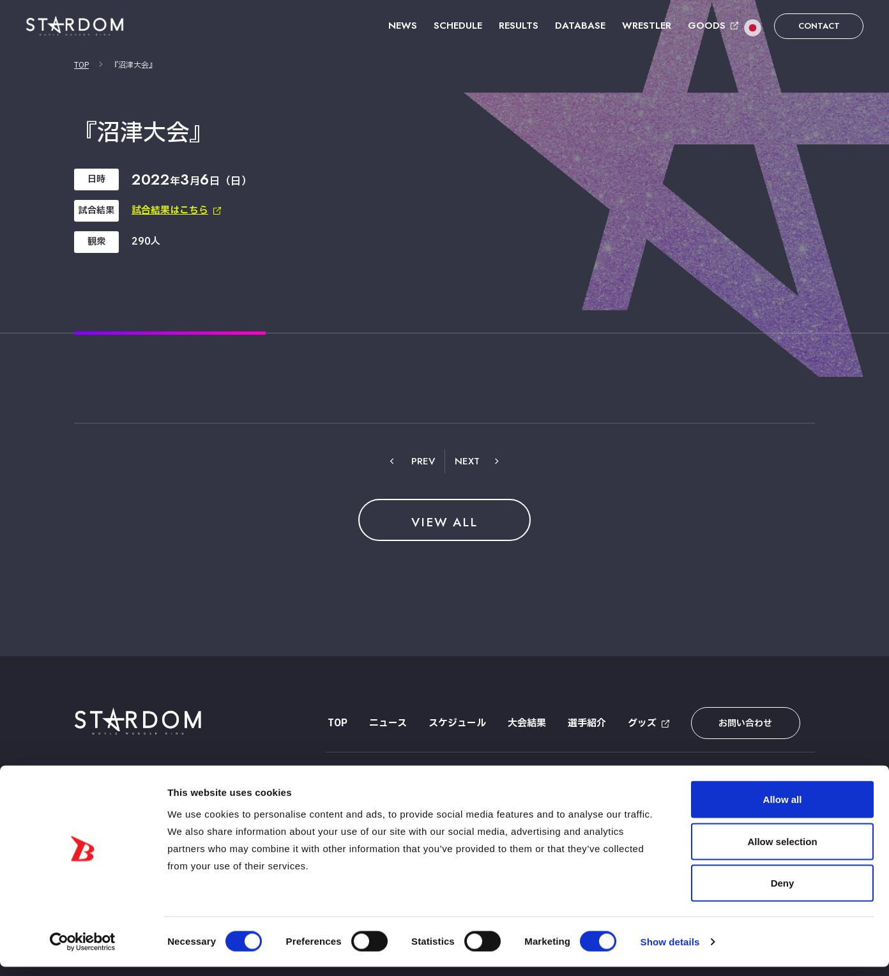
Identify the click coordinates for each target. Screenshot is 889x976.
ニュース (386, 723)
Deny (782, 892)
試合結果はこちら (170, 210)
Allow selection (782, 850)
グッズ (640, 723)
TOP (81, 65)
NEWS (402, 26)
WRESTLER (646, 26)
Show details (670, 950)
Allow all (782, 808)
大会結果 (525, 723)
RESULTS (518, 26)
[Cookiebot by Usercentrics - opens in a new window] (83, 951)
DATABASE (580, 26)
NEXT (467, 461)
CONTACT (819, 26)
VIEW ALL (444, 521)
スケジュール (455, 723)
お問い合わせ (740, 723)
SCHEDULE (458, 26)
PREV (423, 461)
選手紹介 (585, 723)
